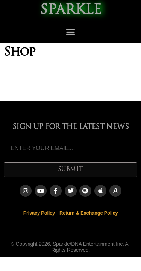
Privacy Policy (39, 213)
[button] (70, 32)
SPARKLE (71, 10)
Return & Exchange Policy (88, 213)
